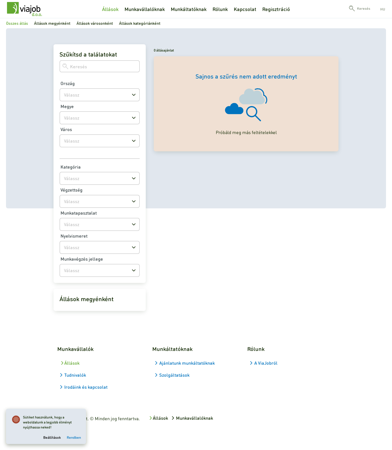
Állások (110, 9)
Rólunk (220, 9)
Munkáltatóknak (188, 9)
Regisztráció (276, 9)
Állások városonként (94, 23)
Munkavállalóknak (144, 9)
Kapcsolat (245, 9)
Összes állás (17, 23)
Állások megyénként (52, 23)
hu (382, 9)
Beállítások (52, 437)
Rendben (74, 437)
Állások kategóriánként (139, 23)
